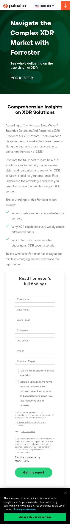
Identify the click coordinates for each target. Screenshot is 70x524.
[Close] (65, 493)
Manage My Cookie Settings (35, 517)
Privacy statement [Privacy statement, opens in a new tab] (25, 509)
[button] (44, 6)
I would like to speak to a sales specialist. (37, 373)
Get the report (33, 472)
